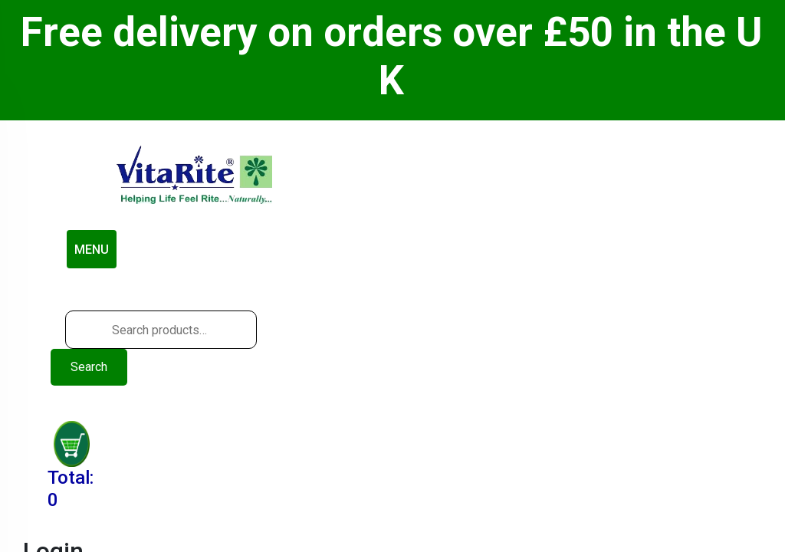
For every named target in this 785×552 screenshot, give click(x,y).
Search (89, 367)
